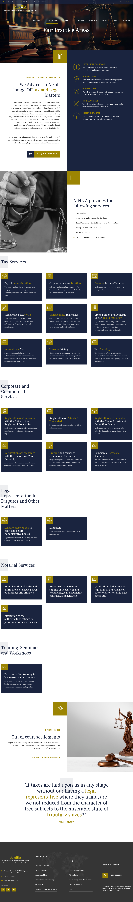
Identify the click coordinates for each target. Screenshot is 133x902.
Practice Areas (52, 20)
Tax (14, 349)
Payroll (17, 283)
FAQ (70, 889)
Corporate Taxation (42, 865)
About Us (36, 20)
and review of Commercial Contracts (62, 454)
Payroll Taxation (41, 870)
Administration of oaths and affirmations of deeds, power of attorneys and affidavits (20, 589)
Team (66, 20)
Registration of (64, 419)
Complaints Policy (75, 884)
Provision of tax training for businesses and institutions (20, 676)
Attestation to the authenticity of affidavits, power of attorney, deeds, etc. (21, 619)
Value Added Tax (17, 314)
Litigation (55, 527)
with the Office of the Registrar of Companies (19, 421)
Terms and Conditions (76, 870)
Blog (104, 20)
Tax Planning (39, 884)
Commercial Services (107, 454)
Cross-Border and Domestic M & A (110, 316)
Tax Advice (63, 314)
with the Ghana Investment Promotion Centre (110, 421)
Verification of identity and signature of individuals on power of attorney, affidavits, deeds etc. (111, 591)
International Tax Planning (44, 880)
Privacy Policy (73, 875)
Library (115, 20)
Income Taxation (109, 283)
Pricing (58, 349)
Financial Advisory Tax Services (46, 889)
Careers (126, 20)
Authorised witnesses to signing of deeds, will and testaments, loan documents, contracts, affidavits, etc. (65, 591)
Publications (78, 20)
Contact (93, 20)
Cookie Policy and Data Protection (81, 880)
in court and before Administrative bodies (18, 531)
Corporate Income (65, 283)
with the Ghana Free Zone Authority (19, 456)
